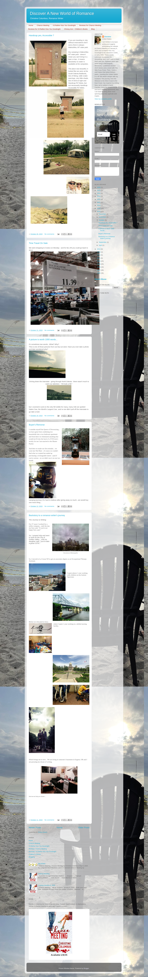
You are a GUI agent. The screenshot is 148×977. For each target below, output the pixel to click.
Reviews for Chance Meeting (90, 25)
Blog (93, 29)
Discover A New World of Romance (62, 13)
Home (31, 25)
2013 (99, 252)
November (102, 217)
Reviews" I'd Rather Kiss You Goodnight (42, 851)
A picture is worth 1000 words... (43, 339)
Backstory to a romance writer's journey (47, 515)
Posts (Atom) (42, 832)
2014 (99, 249)
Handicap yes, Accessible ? (41, 35)
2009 (99, 264)
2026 (99, 187)
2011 (99, 258)
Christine (107, 37)
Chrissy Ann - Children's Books (76, 29)
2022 (99, 199)
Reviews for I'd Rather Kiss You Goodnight (44, 29)
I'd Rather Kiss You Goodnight (64, 25)
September (103, 242)
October (102, 220)
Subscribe (113, 136)
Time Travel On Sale (38, 243)
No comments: (50, 234)
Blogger (86, 968)
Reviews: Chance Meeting (38, 849)
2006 (99, 273)
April (100, 245)
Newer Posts (35, 827)
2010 (99, 261)
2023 (99, 196)
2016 (99, 208)
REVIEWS (41, 864)
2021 (99, 202)
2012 (99, 255)
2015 (99, 211)
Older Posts (83, 827)
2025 (99, 190)
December (102, 214)
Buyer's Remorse (37, 425)
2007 (99, 270)
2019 (99, 205)
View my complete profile (103, 99)
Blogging (32, 857)
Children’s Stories (35, 854)
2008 (99, 267)
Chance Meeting (43, 25)
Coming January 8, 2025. (46, 885)
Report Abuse (100, 279)
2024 (99, 193)
